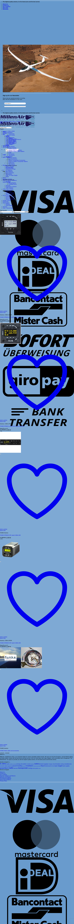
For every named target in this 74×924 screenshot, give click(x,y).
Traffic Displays (9, 188)
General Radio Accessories (15, 150)
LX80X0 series (12, 140)
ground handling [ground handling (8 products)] (17, 766)
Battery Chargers (10, 166)
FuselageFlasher (12, 184)
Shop (4, 132)
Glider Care (8, 191)
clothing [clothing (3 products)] (62, 764)
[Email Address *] (15, 103)
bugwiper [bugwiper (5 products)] (46, 764)
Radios (18, 121)
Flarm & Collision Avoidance (10, 180)
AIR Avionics (11, 146)
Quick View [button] (3, 312)
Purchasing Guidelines (5, 778)
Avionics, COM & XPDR (10, 121)
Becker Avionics (12, 147)
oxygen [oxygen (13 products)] (60, 766)
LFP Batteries (9, 170)
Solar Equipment (10, 172)
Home (1, 121)
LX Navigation (9, 132)
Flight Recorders (12, 138)
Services (5, 206)
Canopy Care (9, 190)
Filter (27, 211)
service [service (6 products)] (16, 768)
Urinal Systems (9, 205)
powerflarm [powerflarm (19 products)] (4, 768)
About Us (5, 4)
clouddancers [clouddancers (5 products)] (68, 764)
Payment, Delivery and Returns (7, 775)
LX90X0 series (12, 141)
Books (4, 177)
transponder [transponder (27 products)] (23, 768)
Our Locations (6, 6)
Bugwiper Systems (7, 179)
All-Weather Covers (10, 196)
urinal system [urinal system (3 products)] (35, 768)
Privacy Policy (3, 780)
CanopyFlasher (12, 182)
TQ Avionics (6, 145)
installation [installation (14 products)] (29, 766)
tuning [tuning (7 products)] (30, 768)
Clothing (8, 204)
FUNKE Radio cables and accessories (9, 750)
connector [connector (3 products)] (2, 766)
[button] (5, 9)
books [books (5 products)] (41, 764)
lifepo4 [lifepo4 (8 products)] (43, 766)
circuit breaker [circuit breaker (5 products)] (56, 764)
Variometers (11, 143)
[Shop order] (6, 127)
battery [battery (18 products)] (37, 764)
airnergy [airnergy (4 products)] (18, 764)
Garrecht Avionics (12, 159)
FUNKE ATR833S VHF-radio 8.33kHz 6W (10, 643)
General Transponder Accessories (16, 160)
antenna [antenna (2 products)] (32, 764)
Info (4, 134)
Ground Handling (10, 199)
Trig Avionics (11, 155)
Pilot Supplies (6, 203)
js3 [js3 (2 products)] (39, 766)
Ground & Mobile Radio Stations (16, 151)
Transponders (9, 156)
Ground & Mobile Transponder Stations (18, 161)
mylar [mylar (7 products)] (55, 766)
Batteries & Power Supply (9, 165)
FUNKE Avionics (12, 149)
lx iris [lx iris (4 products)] (52, 766)
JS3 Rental (6, 147)
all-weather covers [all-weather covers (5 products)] (26, 764)
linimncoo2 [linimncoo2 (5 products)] (48, 766)
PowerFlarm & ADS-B (11, 186)
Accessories (11, 133)
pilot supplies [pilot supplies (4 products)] (66, 766)
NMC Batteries (9, 171)
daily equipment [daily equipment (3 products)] (8, 766)
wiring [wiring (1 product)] (40, 768)
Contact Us (6, 5)
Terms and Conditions (5, 779)
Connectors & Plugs (10, 169)
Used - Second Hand (8, 208)
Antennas (8, 185)
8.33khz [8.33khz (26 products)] (3, 764)
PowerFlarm (11, 142)
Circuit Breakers (10, 167)
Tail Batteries (9, 174)
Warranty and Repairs (5, 777)
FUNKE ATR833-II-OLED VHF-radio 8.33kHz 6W (12, 426)
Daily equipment (10, 198)
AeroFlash (8, 181)
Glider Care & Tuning (8, 189)
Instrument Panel (10, 193)
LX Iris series (11, 135)
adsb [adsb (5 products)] (8, 764)
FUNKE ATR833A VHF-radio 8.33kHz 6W (10, 535)
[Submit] (6, 152)
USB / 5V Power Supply (11, 175)
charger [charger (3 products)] (50, 764)
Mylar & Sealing (9, 194)
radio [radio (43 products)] (11, 768)
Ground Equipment (7, 195)
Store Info (5, 7)
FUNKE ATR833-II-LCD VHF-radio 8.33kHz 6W (11, 317)
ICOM (9, 152)
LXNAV (7, 136)
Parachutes (5, 201)
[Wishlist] (0, 669)
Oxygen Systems (7, 200)
